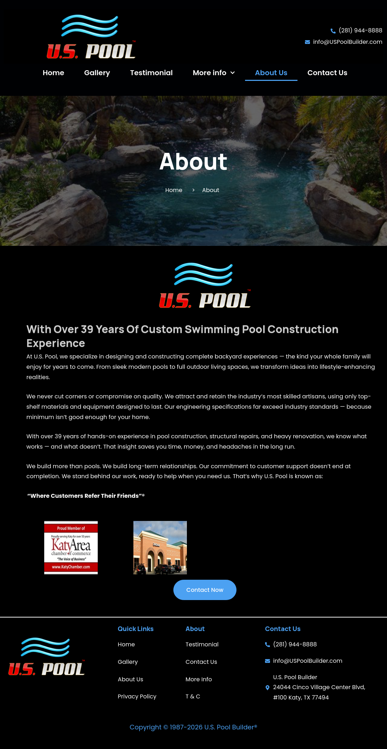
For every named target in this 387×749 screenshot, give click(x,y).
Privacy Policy (137, 696)
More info (214, 73)
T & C (192, 696)
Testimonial (151, 73)
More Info (198, 679)
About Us (271, 73)
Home (53, 73)
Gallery (97, 73)
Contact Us (327, 73)
